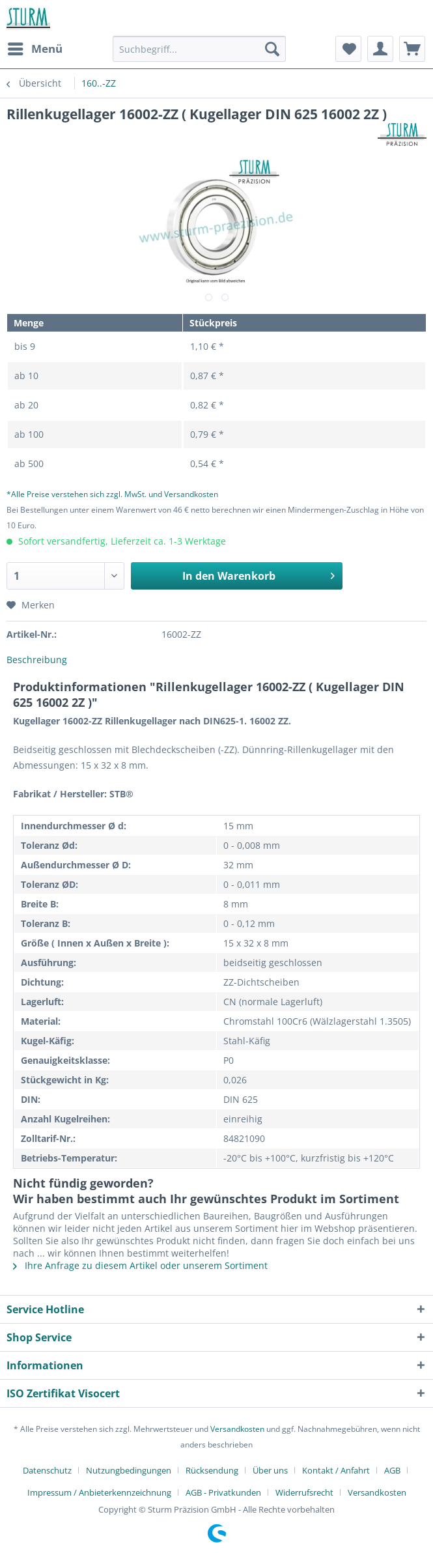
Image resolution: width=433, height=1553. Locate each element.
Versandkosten (237, 1428)
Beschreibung (37, 659)
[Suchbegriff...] (199, 49)
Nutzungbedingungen (128, 1470)
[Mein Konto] (380, 49)
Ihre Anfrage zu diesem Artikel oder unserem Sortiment (140, 1265)
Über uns (270, 1470)
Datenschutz (47, 1470)
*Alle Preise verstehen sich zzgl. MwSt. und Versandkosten (112, 494)
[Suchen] (272, 49)
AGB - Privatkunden (223, 1492)
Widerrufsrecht (304, 1492)
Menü (35, 47)
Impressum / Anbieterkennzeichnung (99, 1492)
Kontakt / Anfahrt (336, 1470)
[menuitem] (34, 49)
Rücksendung (212, 1470)
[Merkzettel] (348, 49)
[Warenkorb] (412, 49)
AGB (392, 1470)
